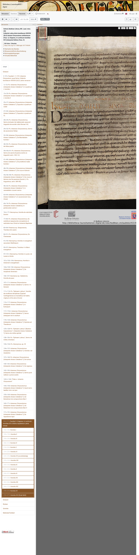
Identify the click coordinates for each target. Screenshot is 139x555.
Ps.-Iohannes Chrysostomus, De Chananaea (17, 235)
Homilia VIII (11, 460)
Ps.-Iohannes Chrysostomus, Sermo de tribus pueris (18, 145)
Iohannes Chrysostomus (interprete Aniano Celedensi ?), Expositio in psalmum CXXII (18, 104)
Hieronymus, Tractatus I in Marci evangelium (17, 248)
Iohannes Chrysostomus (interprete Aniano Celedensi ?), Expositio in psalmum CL (18, 113)
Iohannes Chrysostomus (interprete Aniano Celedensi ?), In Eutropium (15, 304)
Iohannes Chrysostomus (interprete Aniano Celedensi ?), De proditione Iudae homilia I (18, 162)
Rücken (5, 504)
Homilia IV (10, 443)
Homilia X (10, 469)
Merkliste (118, 14)
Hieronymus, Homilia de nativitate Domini (18, 213)
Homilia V (10, 447)
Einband (5, 72)
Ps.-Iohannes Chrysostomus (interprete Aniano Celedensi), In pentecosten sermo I (15, 206)
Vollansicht (40, 14)
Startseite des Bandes (12, 49)
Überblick (14, 14)
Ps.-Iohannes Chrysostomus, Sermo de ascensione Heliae (18, 130)
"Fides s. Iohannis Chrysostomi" (13, 380)
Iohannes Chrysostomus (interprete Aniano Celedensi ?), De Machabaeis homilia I (18, 137)
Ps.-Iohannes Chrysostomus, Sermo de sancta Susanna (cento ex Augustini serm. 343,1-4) (17, 153)
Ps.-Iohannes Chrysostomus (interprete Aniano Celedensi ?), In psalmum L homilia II (18, 96)
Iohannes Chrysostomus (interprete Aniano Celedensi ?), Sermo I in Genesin (17, 285)
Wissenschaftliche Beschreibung (15, 51)
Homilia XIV (11, 486)
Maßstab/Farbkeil (9, 513)
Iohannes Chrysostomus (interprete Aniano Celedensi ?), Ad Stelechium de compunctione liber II (15, 406)
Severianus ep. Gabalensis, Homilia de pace (16, 277)
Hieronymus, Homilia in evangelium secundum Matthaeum (18, 242)
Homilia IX (10, 465)
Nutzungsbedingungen (12, 53)
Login (132, 14)
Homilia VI (10, 452)
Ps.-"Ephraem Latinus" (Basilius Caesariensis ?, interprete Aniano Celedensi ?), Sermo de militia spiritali (18, 331)
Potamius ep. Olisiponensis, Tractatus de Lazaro (15, 229)
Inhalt (5, 67)
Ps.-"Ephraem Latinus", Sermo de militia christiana (18, 339)
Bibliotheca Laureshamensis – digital (13, 5)
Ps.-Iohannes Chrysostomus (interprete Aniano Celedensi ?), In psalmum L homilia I (18, 87)
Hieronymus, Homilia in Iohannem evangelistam (16, 262)
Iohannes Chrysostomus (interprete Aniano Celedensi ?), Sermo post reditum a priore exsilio (18, 373)
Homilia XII (11, 478)
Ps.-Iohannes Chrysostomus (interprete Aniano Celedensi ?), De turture (17, 358)
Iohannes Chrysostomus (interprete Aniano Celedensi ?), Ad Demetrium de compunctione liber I (15, 397)
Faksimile (22, 14)
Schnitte (5, 508)
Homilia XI (10, 473)
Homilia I (10, 430)
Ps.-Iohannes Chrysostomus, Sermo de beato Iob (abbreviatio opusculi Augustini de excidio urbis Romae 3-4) (17, 122)
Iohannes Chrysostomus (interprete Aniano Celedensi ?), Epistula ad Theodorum (18, 322)
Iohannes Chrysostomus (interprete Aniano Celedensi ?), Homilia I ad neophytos (18, 351)
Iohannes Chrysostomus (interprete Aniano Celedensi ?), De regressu (18, 365)
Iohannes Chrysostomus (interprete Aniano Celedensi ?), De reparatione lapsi (15, 414)
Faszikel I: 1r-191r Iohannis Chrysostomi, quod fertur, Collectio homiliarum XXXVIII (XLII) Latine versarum (17, 78)
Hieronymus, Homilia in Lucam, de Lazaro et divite (18, 255)
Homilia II (10, 434)
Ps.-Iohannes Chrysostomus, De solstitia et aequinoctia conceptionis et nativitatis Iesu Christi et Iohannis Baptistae (18, 221)
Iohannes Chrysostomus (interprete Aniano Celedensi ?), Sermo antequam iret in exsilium (16, 313)
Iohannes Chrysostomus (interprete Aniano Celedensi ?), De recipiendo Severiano (17, 269)
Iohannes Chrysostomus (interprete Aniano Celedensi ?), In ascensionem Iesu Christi (18, 197)
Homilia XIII (11, 482)
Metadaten (5, 14)
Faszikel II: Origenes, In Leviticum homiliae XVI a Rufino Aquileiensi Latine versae (17, 423)
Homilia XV (11, 491)
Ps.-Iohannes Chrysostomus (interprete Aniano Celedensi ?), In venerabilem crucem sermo (15, 188)
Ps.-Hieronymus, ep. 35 (15, 344)
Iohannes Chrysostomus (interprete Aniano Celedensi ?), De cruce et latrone (18, 169)
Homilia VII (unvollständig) (16, 456)
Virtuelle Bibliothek (11, 56)
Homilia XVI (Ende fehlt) (15, 495)
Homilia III (10, 438)
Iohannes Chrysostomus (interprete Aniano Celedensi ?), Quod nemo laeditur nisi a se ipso (18, 388)
